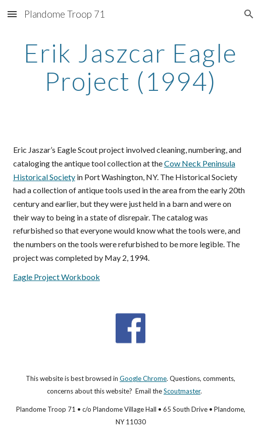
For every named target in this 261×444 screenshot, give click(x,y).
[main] (130, 67)
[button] (12, 14)
